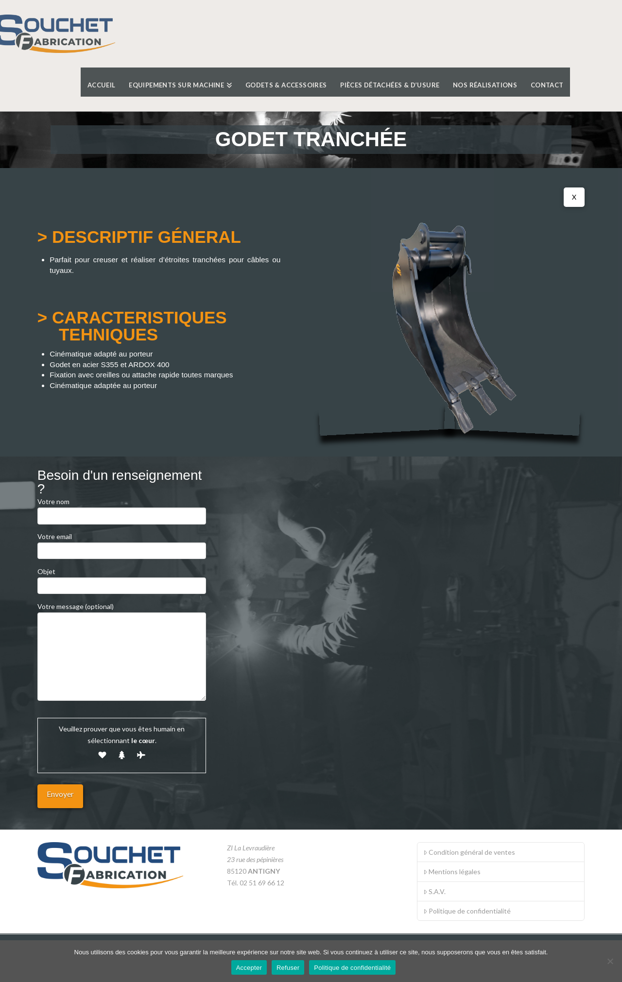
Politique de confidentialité (467, 911)
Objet (121, 579)
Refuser (287, 967)
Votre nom (121, 509)
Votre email (121, 544)
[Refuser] (610, 961)
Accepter (249, 967)
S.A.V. (434, 891)
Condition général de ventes (469, 852)
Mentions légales (452, 871)
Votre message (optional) (121, 612)
